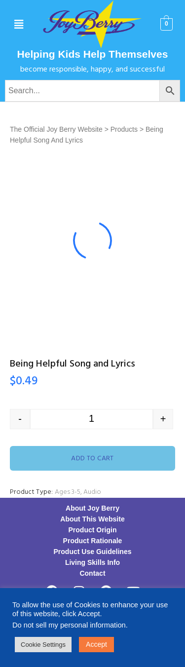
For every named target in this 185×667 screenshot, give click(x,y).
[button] (18, 25)
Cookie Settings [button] (43, 644)
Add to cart (92, 458)
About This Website (92, 519)
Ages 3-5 (67, 492)
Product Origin (93, 530)
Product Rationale (92, 541)
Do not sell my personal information (69, 625)
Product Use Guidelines (93, 552)
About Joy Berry (92, 508)
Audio (92, 492)
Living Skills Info (92, 562)
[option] (92, 240)
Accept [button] (96, 644)
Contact (92, 573)
